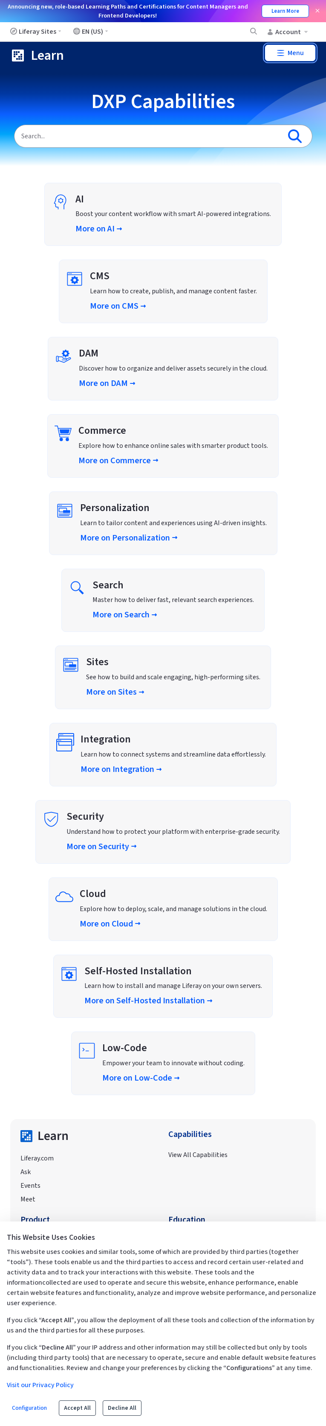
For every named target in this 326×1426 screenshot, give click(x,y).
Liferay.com (37, 1158)
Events (30, 1185)
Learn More (285, 11)
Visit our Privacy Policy (40, 1385)
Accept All (77, 1408)
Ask (25, 1172)
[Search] (147, 136)
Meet (27, 1199)
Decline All (122, 1408)
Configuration (29, 1408)
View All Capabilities (198, 1155)
